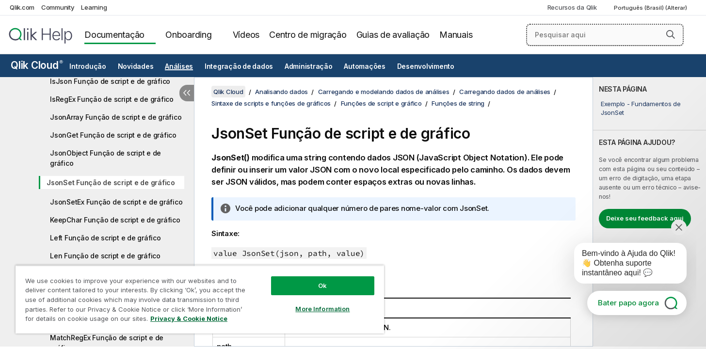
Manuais (455, 35)
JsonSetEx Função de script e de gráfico (116, 202)
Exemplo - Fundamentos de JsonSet (641, 108)
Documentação (114, 35)
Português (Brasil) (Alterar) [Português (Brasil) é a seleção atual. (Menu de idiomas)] (651, 7)
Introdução (87, 66)
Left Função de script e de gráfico (105, 238)
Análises (179, 66)
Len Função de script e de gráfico (105, 256)
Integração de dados (239, 66)
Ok (322, 285)
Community (58, 7)
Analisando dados (281, 91)
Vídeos (246, 35)
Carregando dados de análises (504, 91)
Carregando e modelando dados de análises (383, 91)
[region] (200, 299)
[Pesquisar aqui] (605, 35)
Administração (309, 66)
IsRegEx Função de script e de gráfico (112, 99)
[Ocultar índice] (186, 93)
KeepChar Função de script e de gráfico (115, 220)
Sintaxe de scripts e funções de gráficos (271, 103)
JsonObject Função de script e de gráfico (105, 158)
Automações (364, 66)
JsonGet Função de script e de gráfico (113, 135)
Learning (94, 7)
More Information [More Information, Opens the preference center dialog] (322, 309)
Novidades (136, 66)
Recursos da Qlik (572, 7)
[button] (670, 34)
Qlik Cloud (37, 65)
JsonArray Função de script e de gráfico (115, 117)
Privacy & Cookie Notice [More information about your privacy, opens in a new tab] (188, 318)
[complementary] (649, 212)
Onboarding (188, 35)
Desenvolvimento (425, 66)
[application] (623, 265)
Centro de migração (308, 35)
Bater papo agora (628, 302)
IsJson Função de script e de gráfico (110, 81)
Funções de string (458, 103)
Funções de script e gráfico (381, 103)
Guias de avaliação (393, 35)
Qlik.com (22, 7)
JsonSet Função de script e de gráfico (111, 182)
